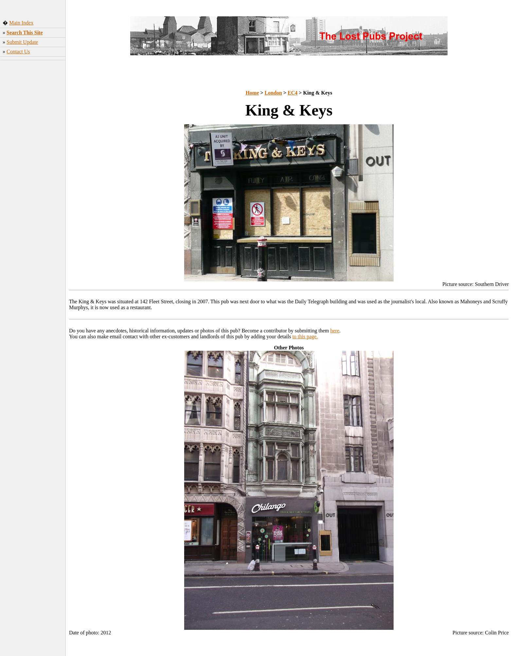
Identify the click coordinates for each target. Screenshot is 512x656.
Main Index (21, 23)
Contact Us (18, 51)
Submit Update (22, 42)
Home (252, 93)
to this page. (305, 336)
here (335, 330)
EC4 (292, 93)
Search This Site (25, 32)
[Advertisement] (33, 165)
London (273, 93)
